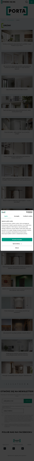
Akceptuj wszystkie (17, 239)
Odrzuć (17, 247)
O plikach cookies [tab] (27, 216)
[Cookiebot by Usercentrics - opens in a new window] (26, 212)
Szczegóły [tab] (16, 216)
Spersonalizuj (17, 243)
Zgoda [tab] (6, 216)
